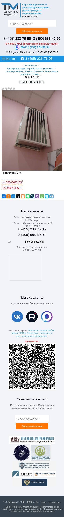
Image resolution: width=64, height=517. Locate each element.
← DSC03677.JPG (12, 182)
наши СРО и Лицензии (24, 333)
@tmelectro (26, 52)
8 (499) (46, 38)
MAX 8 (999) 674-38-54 (32, 47)
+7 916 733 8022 (49, 52)
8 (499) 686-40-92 (32, 235)
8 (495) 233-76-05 (39, 58)
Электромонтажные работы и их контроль (30, 68)
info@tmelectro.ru (34, 241)
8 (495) (17, 38)
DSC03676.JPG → (12, 187)
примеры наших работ (41, 330)
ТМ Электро (30, 65)
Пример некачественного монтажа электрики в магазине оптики (32, 72)
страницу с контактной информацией (34, 334)
